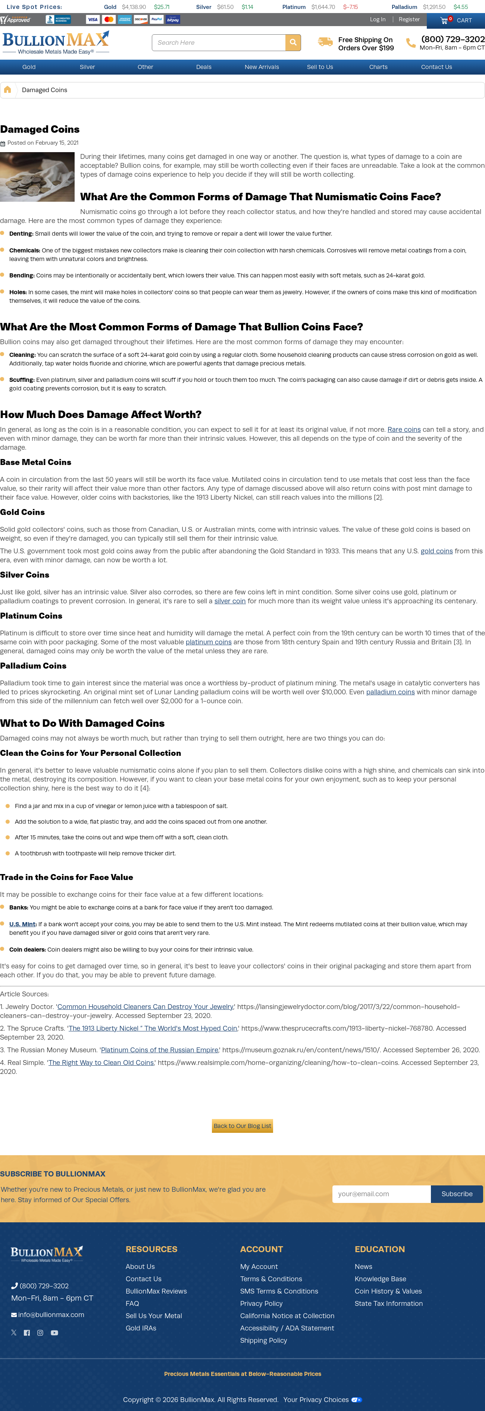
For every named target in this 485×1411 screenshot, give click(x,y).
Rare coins (404, 429)
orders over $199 (366, 48)
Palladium (404, 7)
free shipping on (365, 40)
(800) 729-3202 (40, 1286)
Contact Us (436, 67)
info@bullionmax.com (51, 1315)
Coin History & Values (388, 1291)
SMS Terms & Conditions (279, 1291)
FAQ (132, 1303)
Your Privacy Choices (323, 1400)
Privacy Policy (261, 1303)
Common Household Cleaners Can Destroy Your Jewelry (145, 1007)
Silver (204, 7)
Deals (204, 67)
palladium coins (390, 692)
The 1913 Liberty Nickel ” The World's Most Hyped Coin (153, 1028)
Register (409, 19)
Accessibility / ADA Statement (287, 1328)
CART (460, 19)
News (363, 1266)
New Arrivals (262, 67)
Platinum (294, 7)
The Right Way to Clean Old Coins (101, 1062)
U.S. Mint (22, 924)
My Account (259, 1266)
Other (145, 67)
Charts (378, 67)
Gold (110, 7)
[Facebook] (27, 1332)
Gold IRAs (141, 1328)
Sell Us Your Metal (154, 1316)
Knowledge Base (380, 1279)
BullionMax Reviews (156, 1291)
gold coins (437, 551)
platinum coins (209, 642)
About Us (140, 1266)
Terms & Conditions (271, 1279)
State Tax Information (389, 1303)
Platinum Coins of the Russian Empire (159, 1050)
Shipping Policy (263, 1340)
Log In (378, 19)
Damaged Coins (44, 90)
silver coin (230, 601)
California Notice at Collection (287, 1316)
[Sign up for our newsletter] (381, 1194)
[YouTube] (54, 1332)
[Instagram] (40, 1332)
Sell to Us (320, 67)
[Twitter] (14, 1332)
